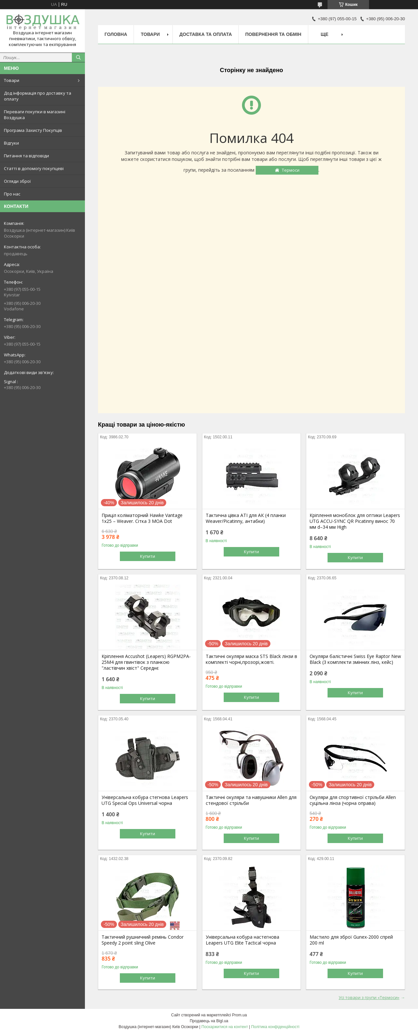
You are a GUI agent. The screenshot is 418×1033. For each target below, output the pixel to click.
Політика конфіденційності (275, 1027)
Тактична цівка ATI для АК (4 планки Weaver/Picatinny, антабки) (246, 518)
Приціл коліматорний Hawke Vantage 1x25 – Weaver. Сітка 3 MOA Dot (142, 518)
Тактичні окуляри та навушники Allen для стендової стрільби (251, 800)
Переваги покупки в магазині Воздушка (34, 114)
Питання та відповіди (26, 156)
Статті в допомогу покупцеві (34, 168)
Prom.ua (239, 1015)
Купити (147, 556)
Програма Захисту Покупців (33, 130)
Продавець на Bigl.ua (209, 1021)
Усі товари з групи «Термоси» (369, 997)
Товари (11, 80)
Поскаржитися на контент (224, 1027)
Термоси (290, 170)
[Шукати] (78, 57)
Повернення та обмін (273, 34)
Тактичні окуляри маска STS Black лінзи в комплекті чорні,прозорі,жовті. (251, 659)
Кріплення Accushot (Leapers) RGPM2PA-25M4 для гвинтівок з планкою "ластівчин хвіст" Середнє (146, 662)
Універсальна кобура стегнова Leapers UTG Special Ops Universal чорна (145, 800)
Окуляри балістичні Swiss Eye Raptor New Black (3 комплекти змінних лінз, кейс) (355, 659)
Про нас (12, 194)
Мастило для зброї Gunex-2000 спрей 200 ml (351, 940)
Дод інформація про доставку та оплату (37, 96)
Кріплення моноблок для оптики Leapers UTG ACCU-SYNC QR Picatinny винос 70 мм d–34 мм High (355, 521)
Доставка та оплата (205, 34)
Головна (115, 34)
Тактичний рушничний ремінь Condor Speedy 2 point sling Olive (143, 940)
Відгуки (11, 143)
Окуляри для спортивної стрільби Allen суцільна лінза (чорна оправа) (353, 800)
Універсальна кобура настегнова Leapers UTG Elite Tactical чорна (242, 940)
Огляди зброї (17, 181)
